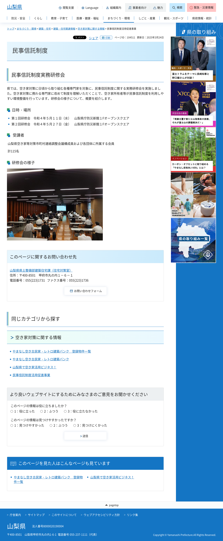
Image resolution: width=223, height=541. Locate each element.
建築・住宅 (45, 28)
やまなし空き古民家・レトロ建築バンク (41, 359)
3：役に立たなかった (83, 411)
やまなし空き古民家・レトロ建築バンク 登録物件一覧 (52, 351)
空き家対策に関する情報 (91, 28)
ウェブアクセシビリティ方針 (102, 515)
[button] (67, 7)
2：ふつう (51, 411)
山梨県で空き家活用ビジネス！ (34, 367)
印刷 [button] (107, 37)
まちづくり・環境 (26, 28)
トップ (10, 28)
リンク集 (132, 515)
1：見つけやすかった (29, 425)
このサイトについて (64, 515)
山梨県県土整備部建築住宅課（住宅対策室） (41, 270)
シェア (93, 38)
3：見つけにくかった (92, 425)
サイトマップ (36, 515)
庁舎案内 (15, 515)
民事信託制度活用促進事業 (31, 375)
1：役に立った (24, 411)
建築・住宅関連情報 (64, 28)
